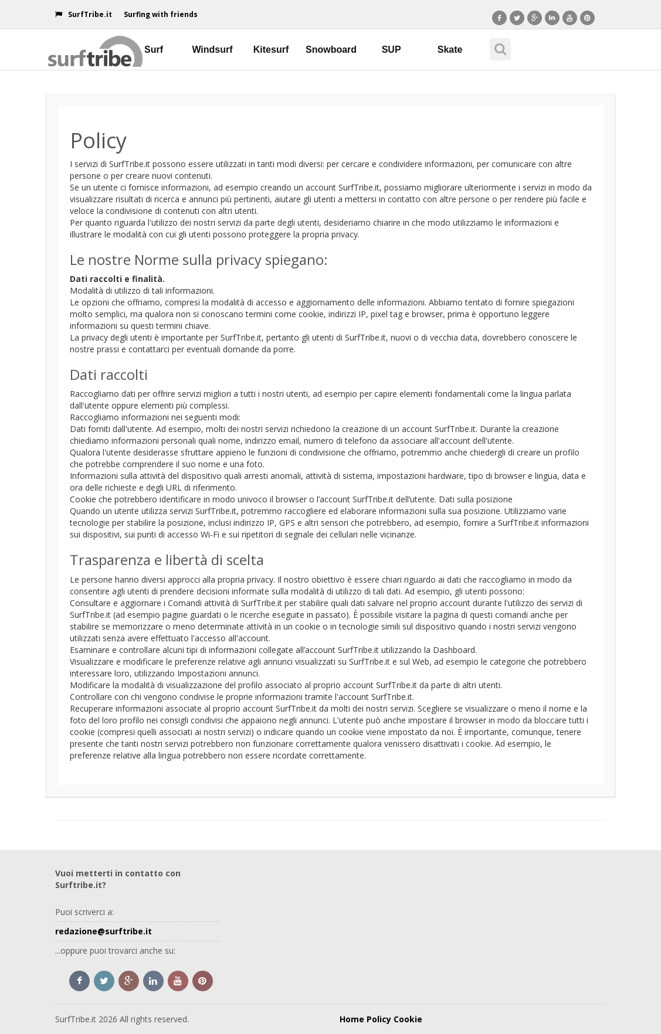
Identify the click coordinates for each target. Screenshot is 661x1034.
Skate (450, 50)
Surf (153, 50)
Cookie (408, 1019)
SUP (391, 50)
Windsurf (212, 50)
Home (352, 1019)
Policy (379, 1019)
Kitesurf (271, 50)
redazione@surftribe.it (103, 931)
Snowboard (331, 50)
